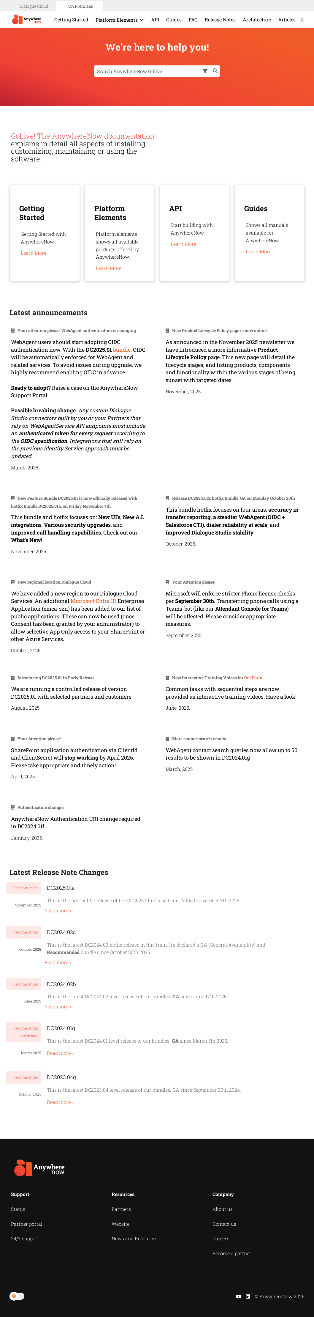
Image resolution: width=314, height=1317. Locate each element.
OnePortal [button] (254, 677)
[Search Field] (157, 71)
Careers (220, 1238)
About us (222, 1209)
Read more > (58, 910)
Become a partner (231, 1253)
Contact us (224, 1224)
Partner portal (26, 1224)
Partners (121, 1209)
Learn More (33, 253)
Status (18, 1209)
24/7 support (25, 1238)
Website (120, 1224)
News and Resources (135, 1238)
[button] (205, 71)
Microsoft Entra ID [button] (93, 600)
